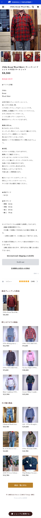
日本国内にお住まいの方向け (20, 268)
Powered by (20, 498)
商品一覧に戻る (20, 485)
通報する (36, 273)
